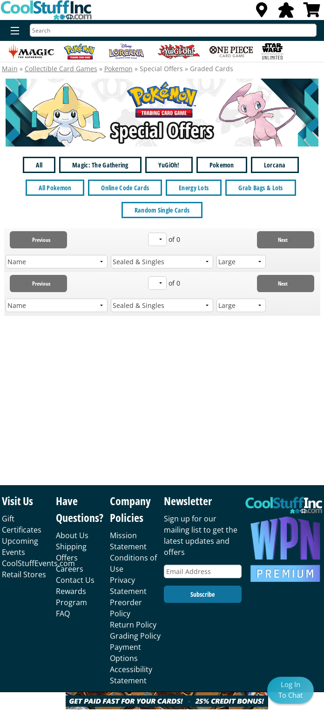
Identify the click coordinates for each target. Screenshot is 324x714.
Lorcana (275, 164)
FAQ (63, 613)
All (39, 164)
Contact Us (75, 580)
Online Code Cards (125, 187)
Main (10, 68)
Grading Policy (135, 636)
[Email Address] (203, 571)
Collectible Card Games (61, 68)
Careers (69, 569)
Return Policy (133, 625)
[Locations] (261, 12)
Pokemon (118, 68)
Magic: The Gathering (100, 164)
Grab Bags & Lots (260, 187)
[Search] (173, 30)
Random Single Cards (162, 210)
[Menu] (13, 31)
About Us (72, 535)
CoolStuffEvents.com (38, 563)
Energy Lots (194, 187)
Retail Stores (24, 574)
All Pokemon (55, 187)
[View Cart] (312, 12)
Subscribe (202, 594)
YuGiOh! (169, 164)
